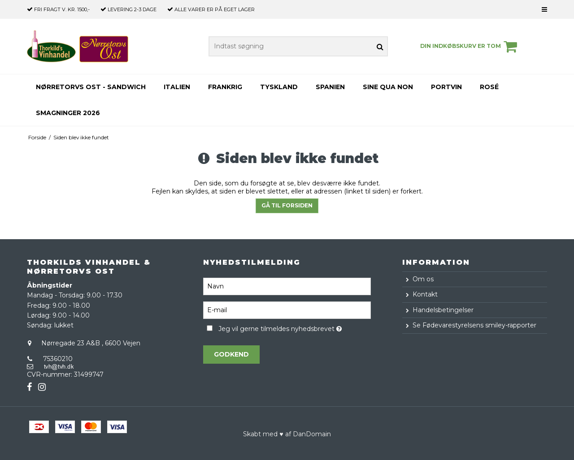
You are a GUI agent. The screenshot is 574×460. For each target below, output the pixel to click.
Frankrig (225, 87)
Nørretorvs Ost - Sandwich (91, 87)
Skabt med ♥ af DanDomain (286, 434)
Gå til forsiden (287, 205)
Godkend (231, 354)
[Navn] (286, 286)
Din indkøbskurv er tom (470, 46)
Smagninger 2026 (68, 113)
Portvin (446, 87)
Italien (177, 87)
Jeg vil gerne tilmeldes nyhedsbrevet (294, 327)
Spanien (330, 87)
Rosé (489, 87)
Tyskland (279, 87)
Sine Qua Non (388, 87)
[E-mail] (286, 309)
